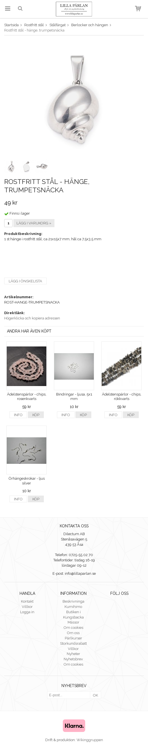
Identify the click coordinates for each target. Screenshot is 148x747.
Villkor (27, 607)
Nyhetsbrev (73, 659)
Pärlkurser (73, 638)
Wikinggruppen (90, 740)
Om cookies (73, 627)
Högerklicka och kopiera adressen (32, 318)
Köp (35, 415)
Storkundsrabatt (73, 643)
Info (18, 415)
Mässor (73, 622)
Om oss (73, 633)
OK (95, 695)
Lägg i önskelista (25, 281)
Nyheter (73, 654)
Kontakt (27, 601)
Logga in (27, 612)
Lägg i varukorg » (33, 223)
